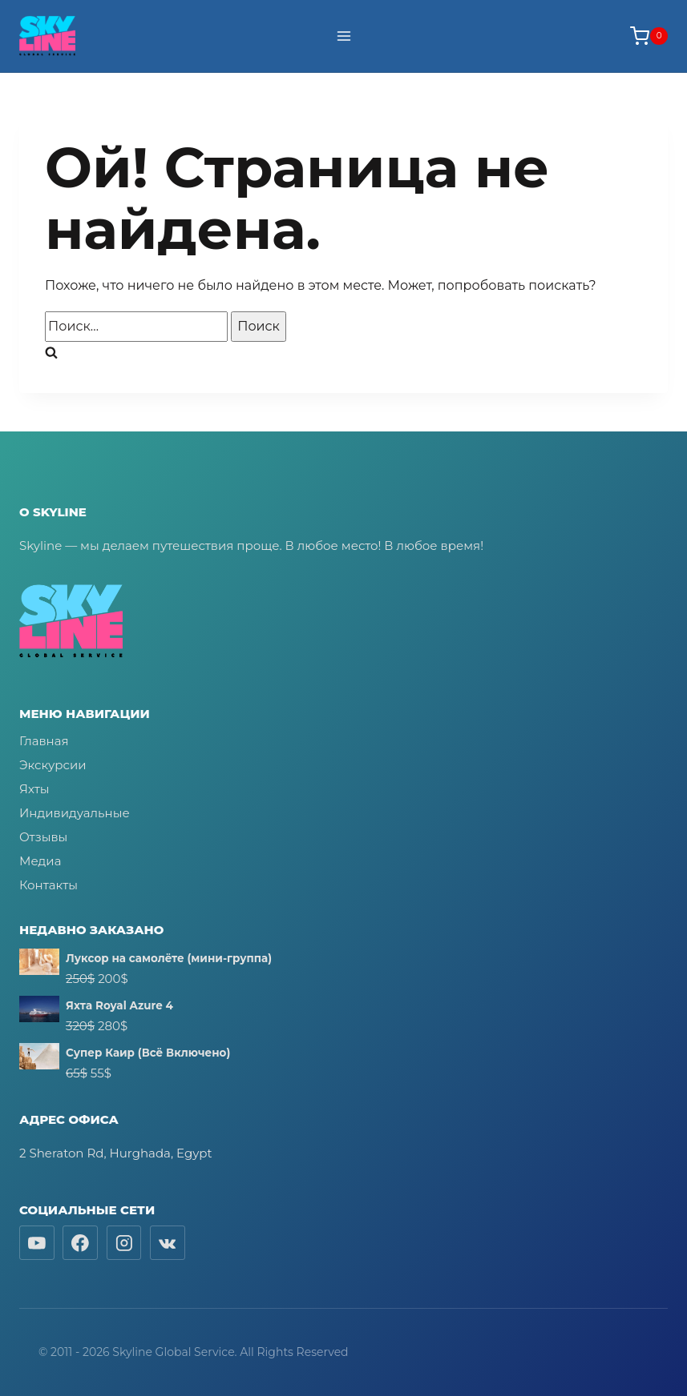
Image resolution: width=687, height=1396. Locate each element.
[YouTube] (37, 1243)
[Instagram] (124, 1243)
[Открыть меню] (343, 35)
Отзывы (43, 836)
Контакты (48, 885)
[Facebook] (80, 1243)
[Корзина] (649, 36)
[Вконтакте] (167, 1243)
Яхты (34, 788)
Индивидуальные (74, 812)
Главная (44, 740)
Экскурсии (53, 764)
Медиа (40, 860)
